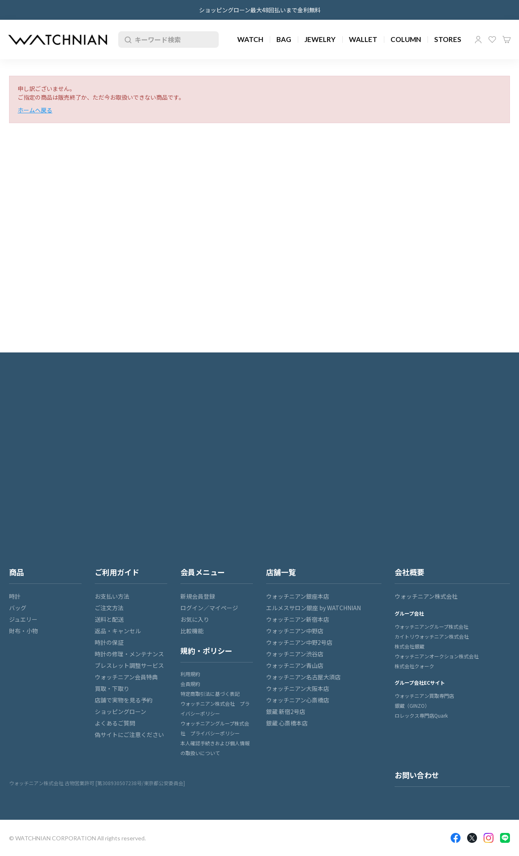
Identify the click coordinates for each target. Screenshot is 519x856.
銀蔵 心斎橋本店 (287, 723)
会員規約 (190, 683)
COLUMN (405, 39)
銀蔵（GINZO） (412, 705)
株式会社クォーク (414, 665)
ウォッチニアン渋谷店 (294, 654)
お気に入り (492, 39)
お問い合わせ (417, 775)
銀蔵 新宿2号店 (285, 711)
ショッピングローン (120, 711)
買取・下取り (112, 688)
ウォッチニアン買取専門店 (424, 695)
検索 (126, 39)
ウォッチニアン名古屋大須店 (303, 677)
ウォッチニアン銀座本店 (297, 596)
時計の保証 (109, 642)
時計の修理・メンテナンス (129, 654)
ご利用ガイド (117, 572)
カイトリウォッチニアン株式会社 (432, 636)
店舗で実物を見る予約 (123, 700)
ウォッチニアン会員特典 (126, 677)
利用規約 (190, 673)
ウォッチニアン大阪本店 (297, 688)
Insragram (488, 838)
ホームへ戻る (35, 110)
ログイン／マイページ (209, 608)
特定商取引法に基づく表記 (210, 693)
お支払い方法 (112, 596)
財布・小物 (23, 631)
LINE (505, 838)
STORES (447, 39)
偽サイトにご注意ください (129, 734)
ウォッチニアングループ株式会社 (431, 626)
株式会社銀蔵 (409, 646)
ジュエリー (23, 619)
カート (507, 39)
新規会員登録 (197, 596)
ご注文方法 (109, 608)
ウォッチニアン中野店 (294, 631)
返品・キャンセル (118, 631)
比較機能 (191, 631)
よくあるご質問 (115, 723)
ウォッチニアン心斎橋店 (297, 700)
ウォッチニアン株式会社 (426, 596)
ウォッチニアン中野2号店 (299, 642)
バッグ (17, 608)
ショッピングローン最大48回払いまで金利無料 (259, 10)
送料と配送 (109, 619)
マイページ (478, 39)
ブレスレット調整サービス (129, 665)
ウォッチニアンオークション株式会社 (437, 656)
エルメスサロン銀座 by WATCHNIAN (313, 608)
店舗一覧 (281, 572)
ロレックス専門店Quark (421, 715)
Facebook (456, 838)
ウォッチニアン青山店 (294, 665)
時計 (15, 596)
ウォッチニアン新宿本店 (297, 619)
